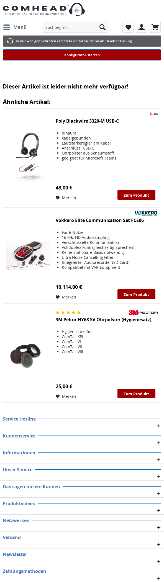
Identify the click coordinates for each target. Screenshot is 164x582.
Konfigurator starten (82, 54)
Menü (15, 26)
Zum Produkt (136, 195)
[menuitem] (14, 27)
